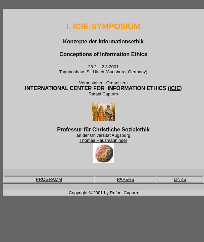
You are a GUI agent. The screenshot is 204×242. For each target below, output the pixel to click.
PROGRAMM (49, 179)
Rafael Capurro (103, 93)
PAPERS (126, 179)
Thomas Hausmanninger (103, 140)
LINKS (180, 179)
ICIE (174, 88)
